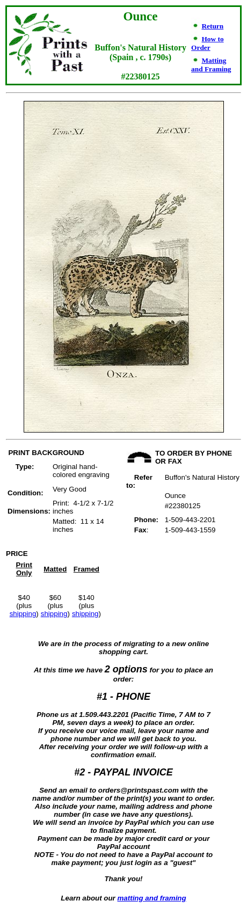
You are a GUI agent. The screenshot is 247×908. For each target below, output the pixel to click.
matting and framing (152, 898)
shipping (23, 614)
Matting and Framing (211, 64)
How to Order (207, 43)
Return (212, 26)
